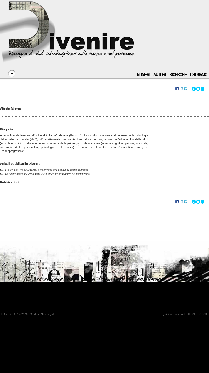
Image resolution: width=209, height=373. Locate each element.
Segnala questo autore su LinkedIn (181, 89)
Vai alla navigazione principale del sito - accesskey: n (198, 89)
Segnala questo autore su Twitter (186, 89)
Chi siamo (198, 74)
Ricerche (178, 74)
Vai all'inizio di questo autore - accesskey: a (194, 89)
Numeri (143, 74)
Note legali (47, 314)
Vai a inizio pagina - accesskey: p (202, 89)
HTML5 (192, 314)
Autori (159, 74)
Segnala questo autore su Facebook (177, 89)
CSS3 (203, 314)
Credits (34, 314)
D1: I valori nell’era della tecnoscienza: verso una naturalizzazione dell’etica (44, 169)
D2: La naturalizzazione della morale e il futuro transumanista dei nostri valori (45, 173)
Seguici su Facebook (173, 314)
